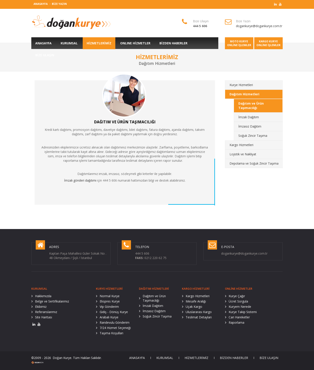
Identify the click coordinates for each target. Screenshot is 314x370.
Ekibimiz (41, 306)
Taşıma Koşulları (111, 333)
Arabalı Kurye (109, 317)
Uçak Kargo (194, 306)
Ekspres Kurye (110, 301)
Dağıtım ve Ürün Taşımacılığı (251, 105)
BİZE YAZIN (59, 4)
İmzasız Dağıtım (249, 126)
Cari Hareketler (239, 317)
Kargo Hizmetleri (241, 145)
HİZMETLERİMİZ (196, 358)
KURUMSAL (164, 358)
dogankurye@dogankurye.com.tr (259, 26)
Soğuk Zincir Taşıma (252, 135)
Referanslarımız (46, 312)
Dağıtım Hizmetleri (244, 94)
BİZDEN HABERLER (234, 358)
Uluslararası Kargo (199, 312)
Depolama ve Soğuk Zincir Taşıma (254, 163)
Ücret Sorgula (238, 301)
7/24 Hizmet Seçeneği (115, 328)
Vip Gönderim (109, 306)
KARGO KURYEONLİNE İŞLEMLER (268, 43)
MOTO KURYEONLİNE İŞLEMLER (239, 43)
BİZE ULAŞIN (269, 358)
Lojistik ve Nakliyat (243, 154)
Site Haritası (43, 317)
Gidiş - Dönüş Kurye (114, 312)
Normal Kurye (110, 296)
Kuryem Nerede (240, 306)
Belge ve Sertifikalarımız (52, 301)
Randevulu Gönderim (114, 322)
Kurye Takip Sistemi (243, 312)
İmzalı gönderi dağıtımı (80, 180)
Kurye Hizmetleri (241, 85)
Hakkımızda (43, 296)
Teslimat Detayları (199, 317)
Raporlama (236, 322)
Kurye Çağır (237, 296)
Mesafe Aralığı (196, 301)
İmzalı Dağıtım (248, 117)
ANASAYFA (41, 4)
